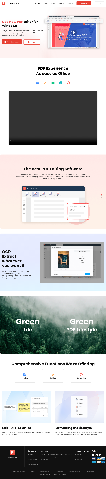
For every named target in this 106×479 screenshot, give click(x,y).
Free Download (12, 42)
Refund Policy (90, 471)
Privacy (33, 471)
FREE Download (84, 3)
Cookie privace (59, 471)
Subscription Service (74, 471)
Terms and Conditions (18, 471)
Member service (44, 471)
